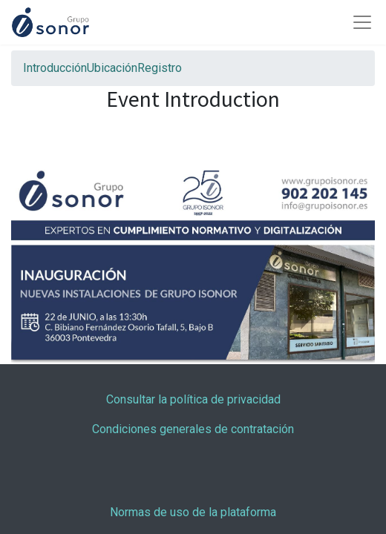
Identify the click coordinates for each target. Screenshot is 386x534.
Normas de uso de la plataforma (193, 512)
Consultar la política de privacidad (193, 399)
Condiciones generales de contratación (193, 429)
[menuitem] (55, 68)
